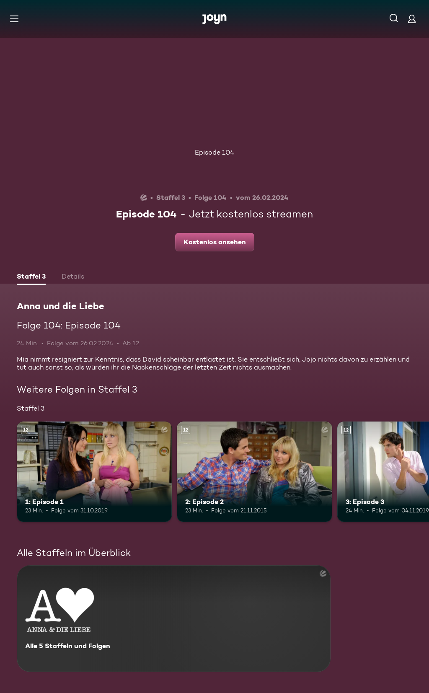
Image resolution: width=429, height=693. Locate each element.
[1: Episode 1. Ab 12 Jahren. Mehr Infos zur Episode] (94, 471)
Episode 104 (214, 152)
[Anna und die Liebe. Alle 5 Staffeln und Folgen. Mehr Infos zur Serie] (174, 618)
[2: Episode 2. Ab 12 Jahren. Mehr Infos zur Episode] (254, 471)
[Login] (412, 18)
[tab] (31, 277)
